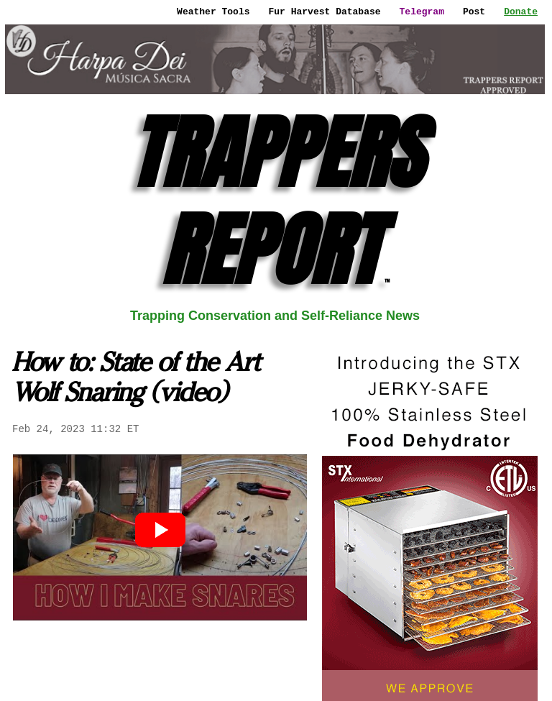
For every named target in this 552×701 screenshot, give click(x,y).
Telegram (422, 11)
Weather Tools (213, 11)
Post (474, 11)
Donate (521, 11)
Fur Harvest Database (325, 11)
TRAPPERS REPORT (275, 201)
